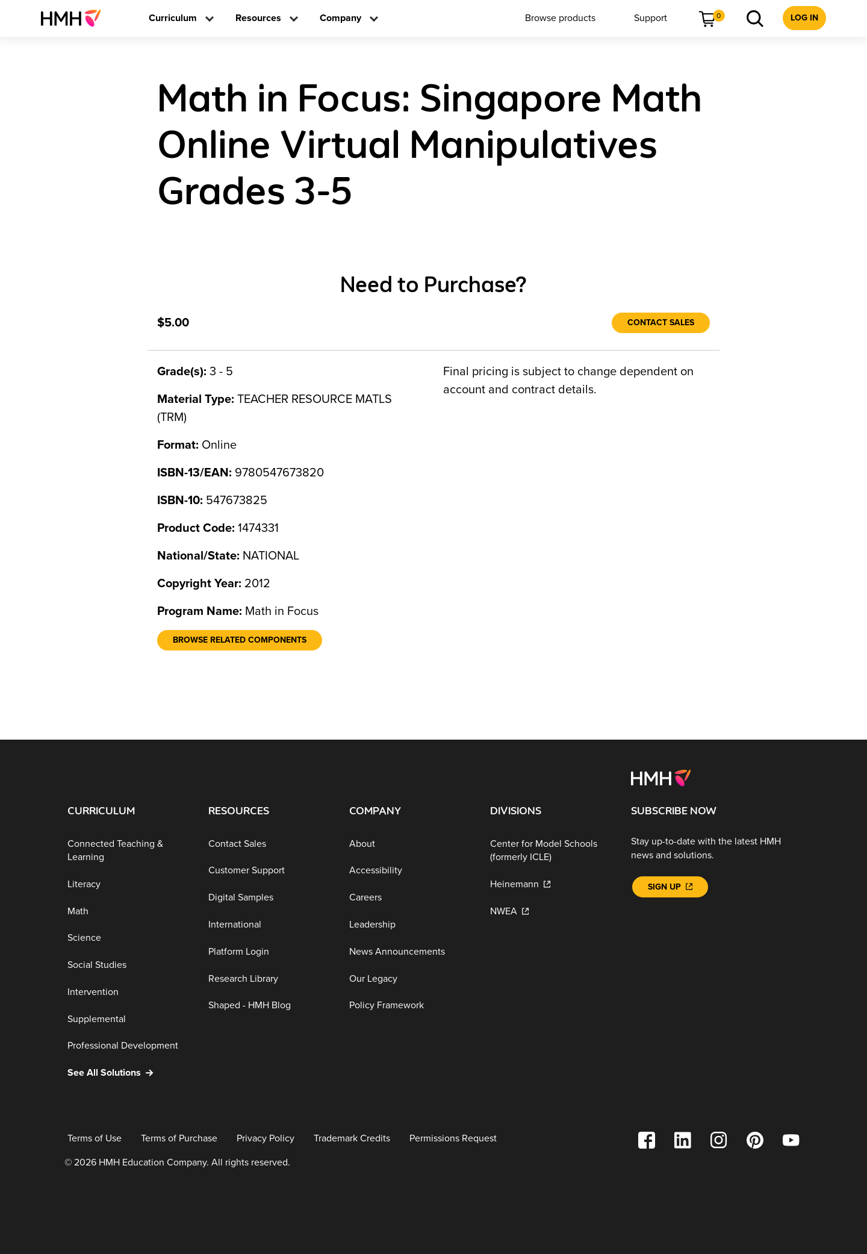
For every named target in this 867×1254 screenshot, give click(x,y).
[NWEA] (550, 911)
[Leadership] (410, 924)
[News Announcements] (410, 951)
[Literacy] (128, 884)
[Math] (128, 911)
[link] (75, 18)
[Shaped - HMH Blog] (269, 1005)
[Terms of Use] (94, 1138)
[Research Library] (269, 978)
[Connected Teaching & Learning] (128, 851)
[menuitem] (75, 18)
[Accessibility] (410, 870)
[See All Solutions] (128, 1073)
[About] (410, 844)
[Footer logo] (661, 777)
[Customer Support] (269, 870)
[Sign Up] (670, 886)
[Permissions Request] (453, 1138)
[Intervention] (128, 992)
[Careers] (410, 897)
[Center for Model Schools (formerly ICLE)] (550, 851)
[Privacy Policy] (265, 1138)
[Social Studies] (128, 965)
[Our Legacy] (410, 978)
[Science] (128, 938)
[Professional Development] (128, 1045)
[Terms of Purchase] (179, 1138)
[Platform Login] (269, 951)
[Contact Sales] (661, 323)
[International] (269, 924)
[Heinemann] (550, 884)
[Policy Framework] (410, 1005)
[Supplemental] (128, 1018)
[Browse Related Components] (239, 640)
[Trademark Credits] (352, 1138)
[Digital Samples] (269, 897)
